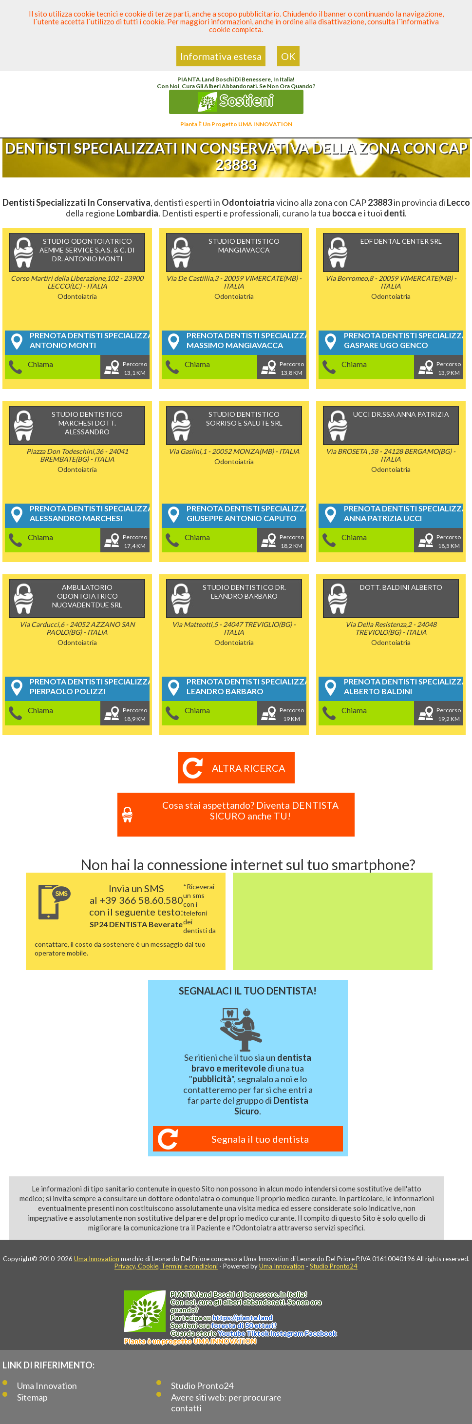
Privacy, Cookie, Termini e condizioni (166, 1266)
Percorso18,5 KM (449, 541)
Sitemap (32, 1397)
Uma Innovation (96, 1259)
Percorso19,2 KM (449, 714)
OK (288, 56)
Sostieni (236, 101)
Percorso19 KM (293, 714)
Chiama (41, 364)
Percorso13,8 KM (293, 368)
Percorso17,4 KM (136, 541)
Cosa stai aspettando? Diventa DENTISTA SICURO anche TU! (251, 811)
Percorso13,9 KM (449, 368)
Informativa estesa (221, 56)
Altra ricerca (248, 768)
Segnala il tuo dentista (260, 1139)
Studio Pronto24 (334, 1266)
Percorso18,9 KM (136, 714)
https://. (242, 1317)
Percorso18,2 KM (293, 541)
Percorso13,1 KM (136, 368)
